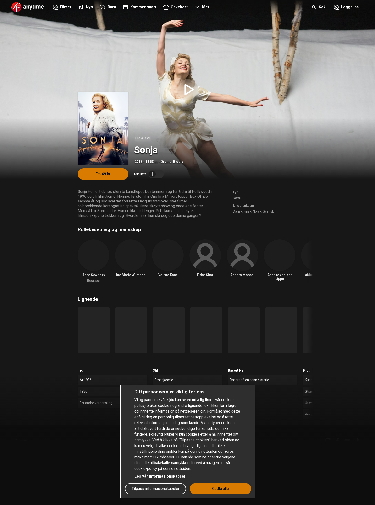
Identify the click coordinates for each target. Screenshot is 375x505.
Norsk (237, 198)
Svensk (268, 211)
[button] (201, 7)
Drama (166, 162)
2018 (138, 162)
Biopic (178, 162)
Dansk (237, 211)
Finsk (247, 211)
